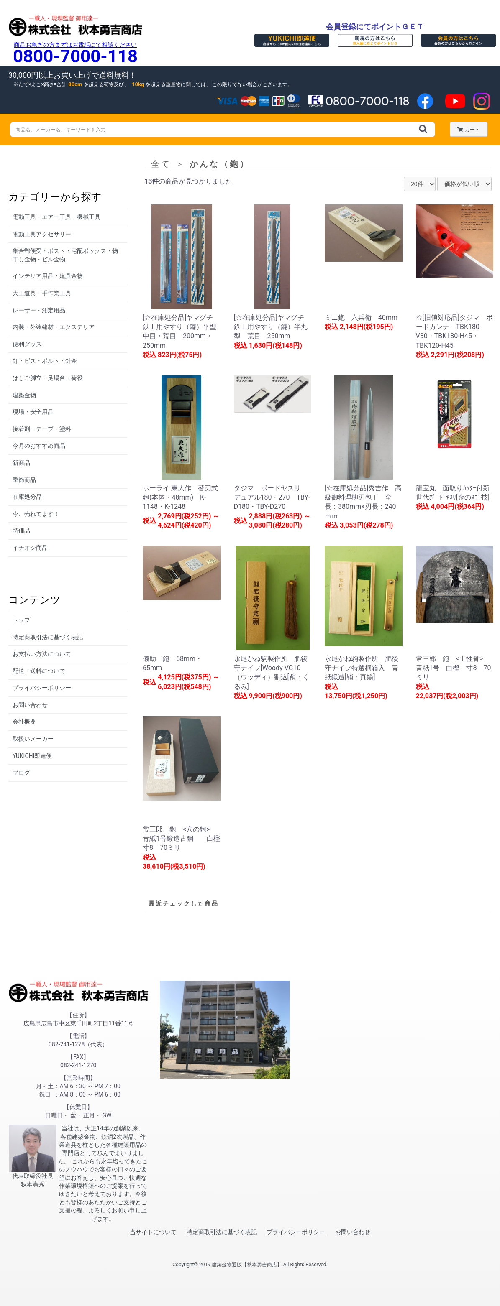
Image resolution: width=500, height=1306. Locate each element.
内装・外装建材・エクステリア (54, 327)
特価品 (21, 530)
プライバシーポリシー (42, 687)
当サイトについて (153, 1232)
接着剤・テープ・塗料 (42, 429)
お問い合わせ (30, 704)
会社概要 (24, 721)
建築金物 (24, 395)
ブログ (21, 772)
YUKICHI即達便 (32, 755)
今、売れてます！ (36, 513)
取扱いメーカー (33, 738)
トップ (21, 620)
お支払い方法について (42, 653)
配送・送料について (39, 671)
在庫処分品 (27, 496)
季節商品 (24, 480)
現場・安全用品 (33, 411)
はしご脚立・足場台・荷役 (48, 378)
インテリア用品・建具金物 (48, 276)
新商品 (21, 462)
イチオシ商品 (30, 547)
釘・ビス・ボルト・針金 (45, 360)
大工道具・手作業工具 (42, 293)
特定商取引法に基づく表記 (48, 637)
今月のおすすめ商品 (39, 445)
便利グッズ (27, 344)
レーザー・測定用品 (39, 310)
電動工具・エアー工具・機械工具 (56, 217)
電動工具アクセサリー (42, 234)
